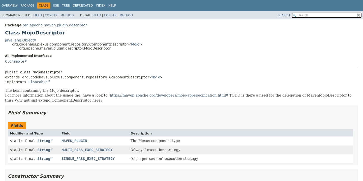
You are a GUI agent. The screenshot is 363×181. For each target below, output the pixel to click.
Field (37, 15)
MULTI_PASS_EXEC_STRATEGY (87, 150)
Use (56, 5)
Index (100, 5)
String (44, 141)
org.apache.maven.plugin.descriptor (55, 25)
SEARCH (284, 15)
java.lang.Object (19, 40)
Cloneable (14, 61)
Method (67, 15)
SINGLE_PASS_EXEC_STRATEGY (88, 159)
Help (112, 5)
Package (28, 5)
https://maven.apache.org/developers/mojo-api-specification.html (168, 95)
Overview (10, 5)
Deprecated (83, 5)
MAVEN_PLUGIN (74, 141)
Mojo (135, 44)
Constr (51, 15)
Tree (66, 5)
